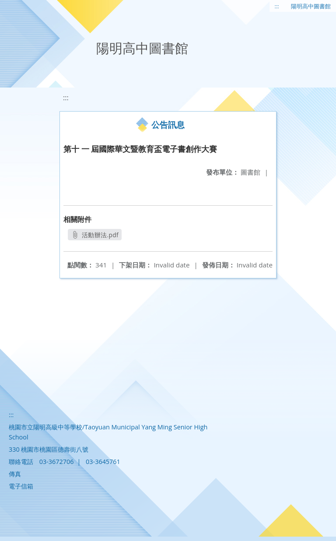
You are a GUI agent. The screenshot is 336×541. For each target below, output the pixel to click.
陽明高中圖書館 (311, 6)
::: (277, 6)
